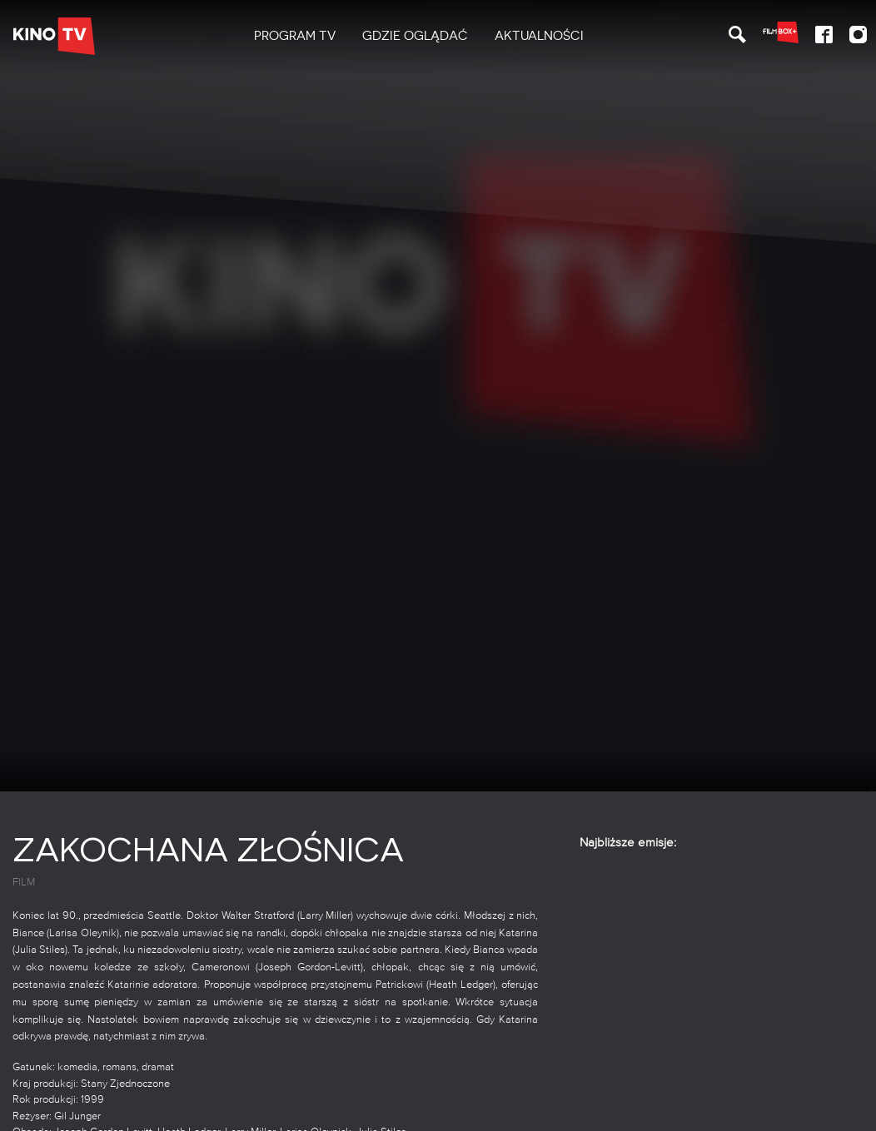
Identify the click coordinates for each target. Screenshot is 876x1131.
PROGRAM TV (295, 35)
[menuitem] (295, 36)
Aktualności (539, 35)
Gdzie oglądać (415, 35)
